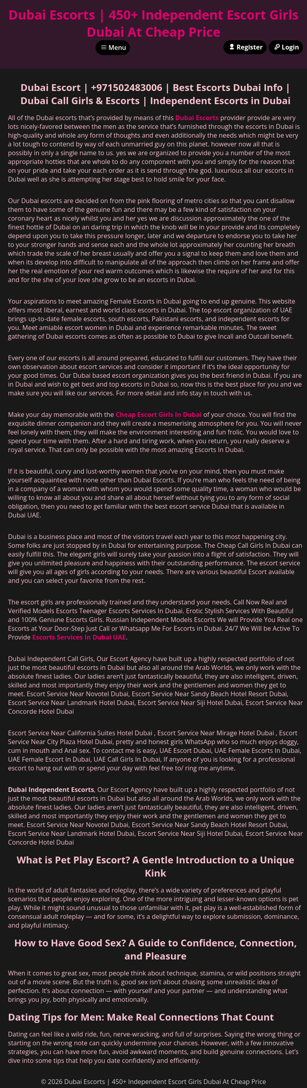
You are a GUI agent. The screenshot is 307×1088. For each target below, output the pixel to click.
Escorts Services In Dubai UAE (79, 637)
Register (245, 47)
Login (286, 47)
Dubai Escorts (196, 117)
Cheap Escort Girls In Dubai (158, 414)
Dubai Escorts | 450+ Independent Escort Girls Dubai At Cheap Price (153, 23)
